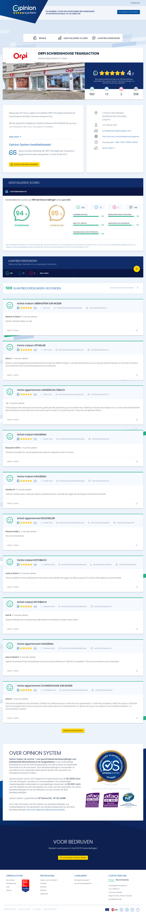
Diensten (43, 887)
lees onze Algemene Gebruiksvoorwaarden (46, 809)
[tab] (111, 880)
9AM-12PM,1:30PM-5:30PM (126, 142)
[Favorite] (137, 269)
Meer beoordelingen (73, 730)
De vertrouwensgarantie (82, 883)
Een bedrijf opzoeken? (82, 880)
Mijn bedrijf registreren (128, 12)
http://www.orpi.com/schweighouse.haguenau (120, 136)
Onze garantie (11, 883)
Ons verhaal (10, 880)
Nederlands (135, 3)
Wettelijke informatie (10, 909)
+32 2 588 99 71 (114, 889)
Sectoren (43, 890)
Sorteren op (122, 288)
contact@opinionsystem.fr (117, 886)
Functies (43, 883)
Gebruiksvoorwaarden (25, 909)
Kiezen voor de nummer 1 (49, 880)
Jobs (8, 887)
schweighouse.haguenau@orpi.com (116, 131)
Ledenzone (44, 894)
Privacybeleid (37, 909)
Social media (108, 148)
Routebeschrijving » (115, 899)
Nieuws (8, 890)
